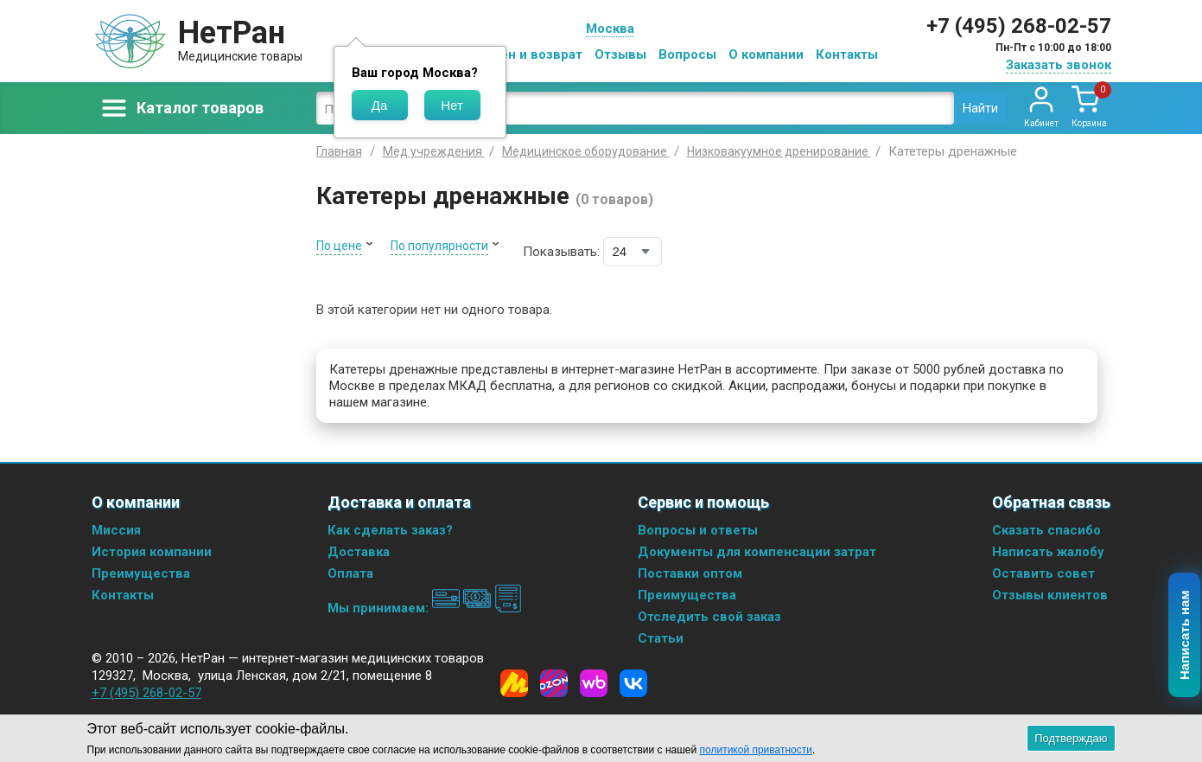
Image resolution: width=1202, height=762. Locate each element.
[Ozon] (554, 683)
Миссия (116, 530)
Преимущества (141, 573)
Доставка (359, 552)
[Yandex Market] (514, 683)
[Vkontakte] (633, 683)
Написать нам (1185, 636)
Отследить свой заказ (709, 616)
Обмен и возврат (528, 54)
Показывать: (561, 251)
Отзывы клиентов (1050, 595)
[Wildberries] (593, 683)
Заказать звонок (1058, 65)
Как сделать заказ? (390, 530)
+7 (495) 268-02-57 (1018, 26)
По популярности (439, 246)
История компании (152, 552)
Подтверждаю (1070, 738)
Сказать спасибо (1046, 530)
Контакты (847, 54)
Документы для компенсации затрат (757, 552)
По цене (339, 246)
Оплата (350, 573)
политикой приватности (756, 750)
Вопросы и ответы (698, 530)
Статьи (661, 638)
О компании (766, 54)
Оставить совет (1043, 573)
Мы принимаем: (425, 608)
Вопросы (687, 54)
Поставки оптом (690, 573)
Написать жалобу (1048, 552)
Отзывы (620, 54)
